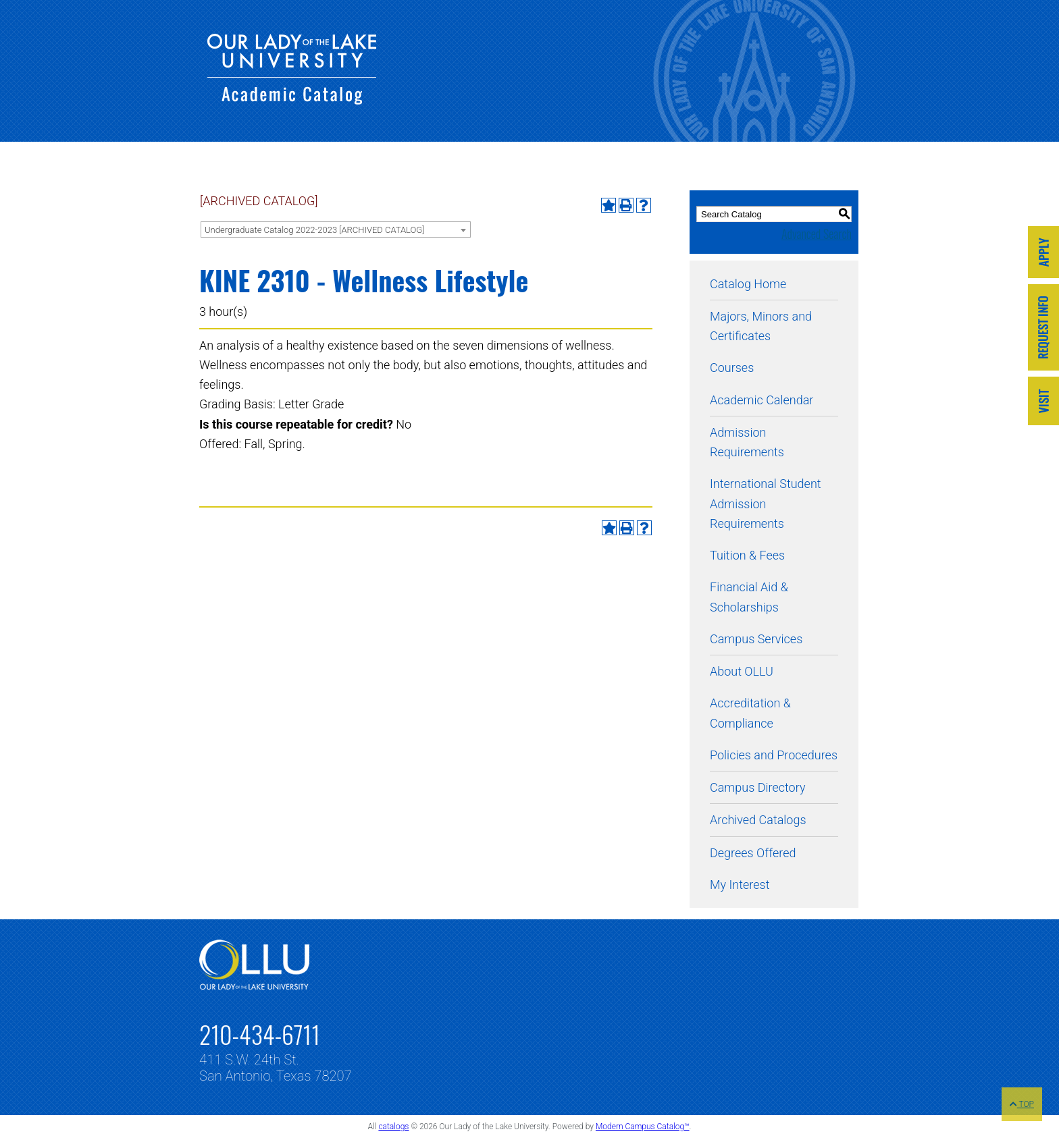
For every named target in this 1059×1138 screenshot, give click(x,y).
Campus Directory (757, 787)
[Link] (1043, 253)
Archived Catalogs (758, 820)
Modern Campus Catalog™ (643, 1126)
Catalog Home (748, 284)
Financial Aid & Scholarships (749, 597)
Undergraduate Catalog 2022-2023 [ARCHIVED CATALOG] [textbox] (314, 230)
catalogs (393, 1126)
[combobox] (336, 229)
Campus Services (756, 639)
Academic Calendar (761, 400)
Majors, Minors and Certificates (761, 326)
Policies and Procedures (773, 755)
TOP (1022, 1104)
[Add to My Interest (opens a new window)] (608, 205)
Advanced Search (816, 233)
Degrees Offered (753, 853)
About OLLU (741, 671)
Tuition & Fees (747, 555)
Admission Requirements (747, 442)
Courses (732, 367)
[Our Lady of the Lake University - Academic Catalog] (291, 100)
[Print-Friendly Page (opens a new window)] (626, 205)
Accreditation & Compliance (750, 713)
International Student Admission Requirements (765, 504)
